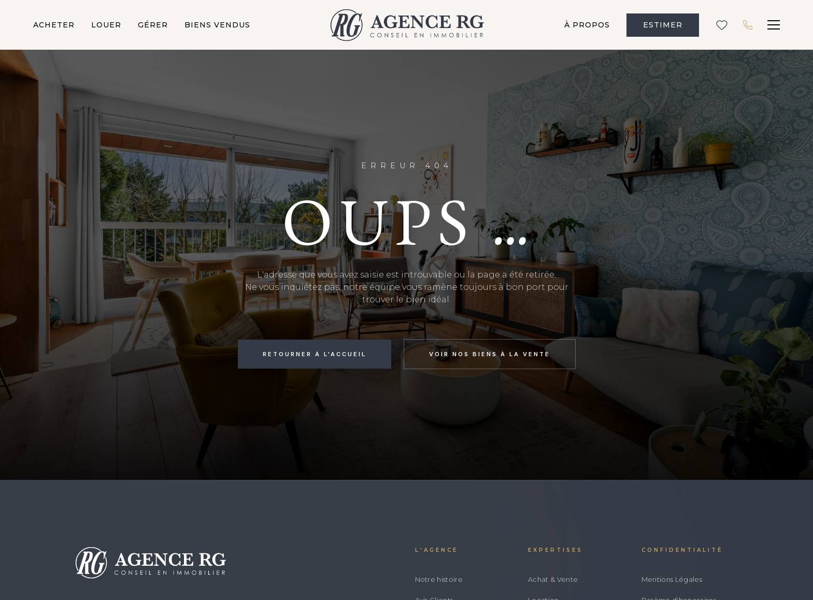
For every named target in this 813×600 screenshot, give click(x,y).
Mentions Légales (671, 579)
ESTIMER (662, 25)
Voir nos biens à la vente (489, 354)
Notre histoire (439, 579)
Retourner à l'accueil (314, 354)
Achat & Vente (553, 579)
